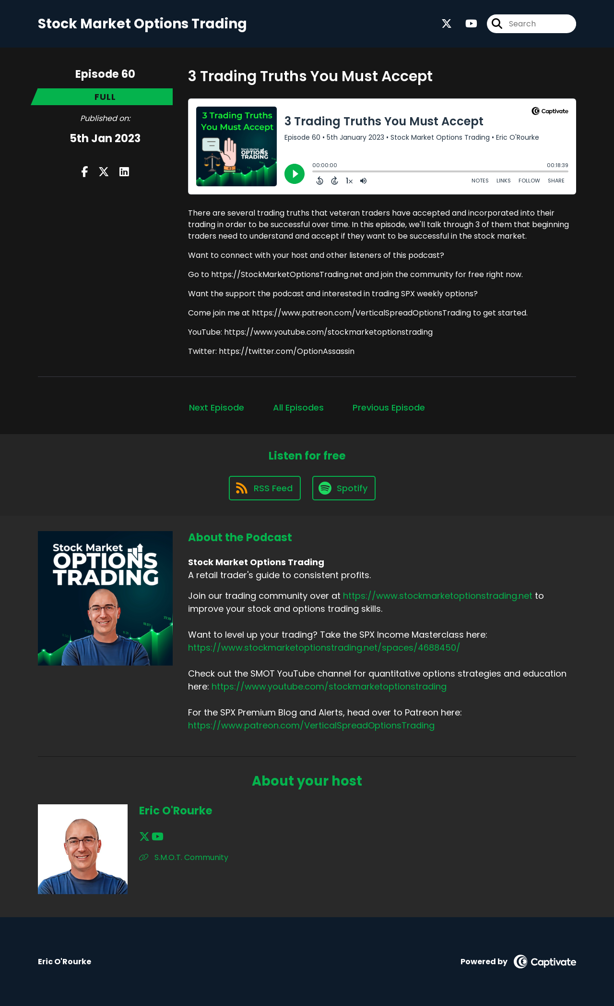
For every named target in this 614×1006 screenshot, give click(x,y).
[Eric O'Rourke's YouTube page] (158, 836)
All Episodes (298, 407)
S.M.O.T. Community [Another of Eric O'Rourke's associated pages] (183, 857)
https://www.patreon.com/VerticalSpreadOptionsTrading (311, 725)
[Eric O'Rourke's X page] (144, 836)
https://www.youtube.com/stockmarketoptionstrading (329, 686)
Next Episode (216, 407)
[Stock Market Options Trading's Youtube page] (465, 23)
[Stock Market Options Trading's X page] (446, 23)
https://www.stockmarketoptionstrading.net (437, 596)
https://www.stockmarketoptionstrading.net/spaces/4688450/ (324, 648)
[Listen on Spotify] (344, 488)
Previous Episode (389, 407)
